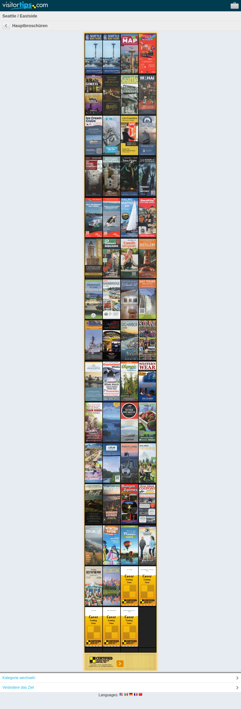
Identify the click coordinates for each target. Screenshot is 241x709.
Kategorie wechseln (18, 678)
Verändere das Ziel (18, 687)
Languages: (108, 695)
